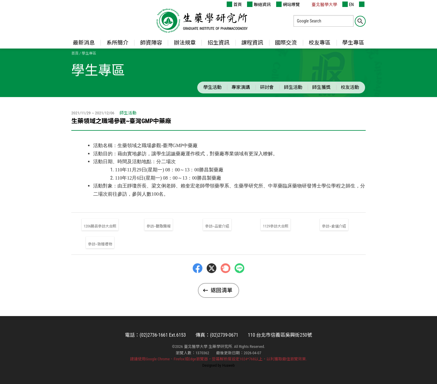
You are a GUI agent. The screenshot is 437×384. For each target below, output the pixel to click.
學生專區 (353, 42)
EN (348, 4)
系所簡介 (117, 42)
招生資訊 (218, 42)
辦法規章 (185, 42)
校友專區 (319, 42)
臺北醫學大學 (321, 4)
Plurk (225, 279)
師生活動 (293, 87)
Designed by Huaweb (218, 365)
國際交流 (286, 42)
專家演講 (241, 87)
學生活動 (212, 87)
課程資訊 (252, 42)
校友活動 (350, 87)
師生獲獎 (321, 87)
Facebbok (197, 279)
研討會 (267, 87)
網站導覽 (288, 4)
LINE (239, 279)
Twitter (211, 279)
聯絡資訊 (259, 4)
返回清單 (221, 290)
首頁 (234, 4)
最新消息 (84, 42)
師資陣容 (151, 42)
